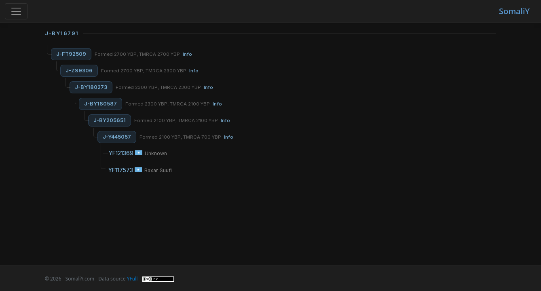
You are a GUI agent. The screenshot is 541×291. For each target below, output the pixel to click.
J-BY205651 (109, 120)
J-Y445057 (117, 137)
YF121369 (121, 153)
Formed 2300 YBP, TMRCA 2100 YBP (173, 104)
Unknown (156, 153)
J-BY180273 (91, 87)
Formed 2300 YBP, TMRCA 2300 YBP (164, 87)
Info (187, 54)
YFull (132, 278)
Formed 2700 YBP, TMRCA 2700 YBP (143, 54)
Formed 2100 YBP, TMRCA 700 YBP (186, 137)
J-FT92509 (71, 54)
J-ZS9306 (79, 70)
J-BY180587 (100, 104)
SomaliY (514, 11)
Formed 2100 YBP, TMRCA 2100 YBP (182, 120)
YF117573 (120, 170)
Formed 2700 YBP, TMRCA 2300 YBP (150, 71)
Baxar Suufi (158, 170)
